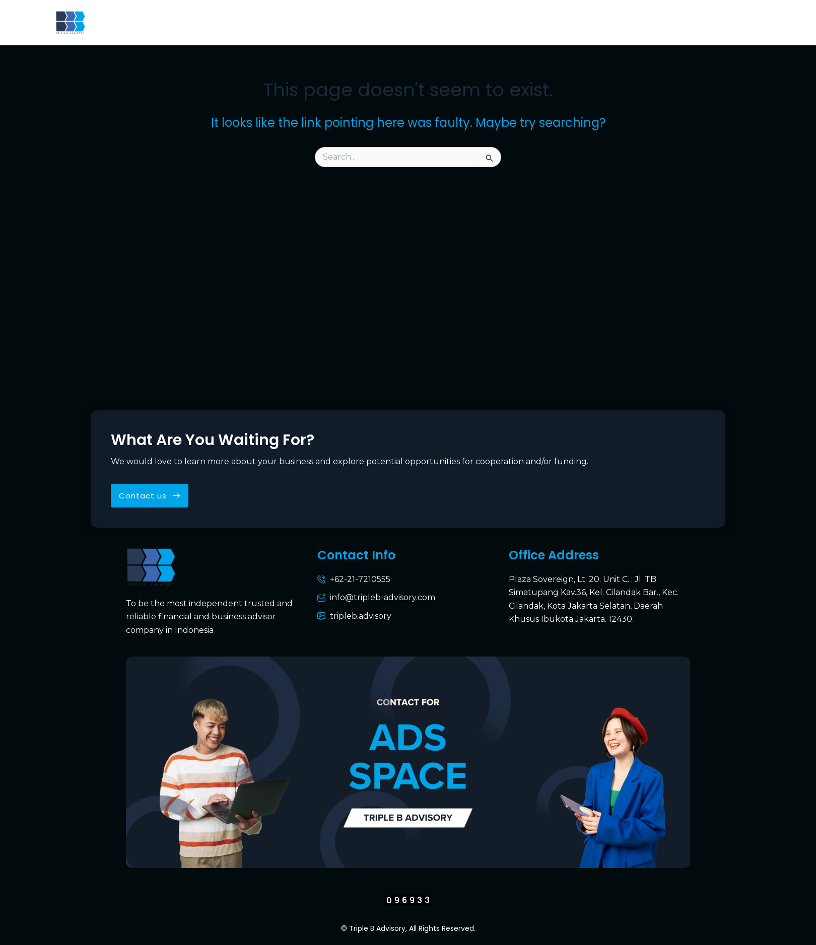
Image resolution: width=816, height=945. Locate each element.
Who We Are (280, 22)
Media (686, 22)
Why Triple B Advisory (376, 22)
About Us (213, 22)
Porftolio (520, 22)
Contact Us (584, 22)
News (641, 22)
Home (160, 22)
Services (462, 22)
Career (735, 22)
